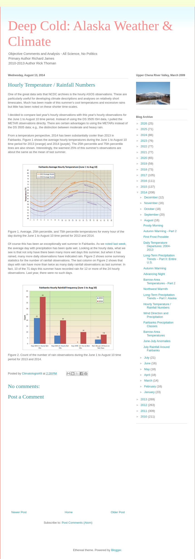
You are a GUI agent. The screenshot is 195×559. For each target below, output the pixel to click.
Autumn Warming (154, 268)
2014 (144, 192)
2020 (144, 158)
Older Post (118, 512)
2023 (144, 140)
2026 (144, 123)
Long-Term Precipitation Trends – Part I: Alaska (159, 296)
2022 (144, 146)
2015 (144, 186)
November (151, 203)
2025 (144, 129)
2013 (144, 399)
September (151, 214)
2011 (144, 411)
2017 (144, 175)
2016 (144, 180)
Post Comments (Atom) (77, 522)
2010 (144, 416)
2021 (144, 152)
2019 (144, 163)
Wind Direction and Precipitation (155, 314)
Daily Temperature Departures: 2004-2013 (157, 246)
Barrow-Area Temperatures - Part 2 (159, 281)
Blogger (116, 550)
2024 (144, 135)
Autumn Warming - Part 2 (159, 231)
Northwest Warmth (155, 289)
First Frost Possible (155, 236)
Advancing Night (154, 274)
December (151, 197)
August (149, 220)
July (147, 357)
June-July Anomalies (156, 341)
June (147, 363)
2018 (144, 169)
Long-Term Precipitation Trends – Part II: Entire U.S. (159, 259)
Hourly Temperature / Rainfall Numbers (157, 305)
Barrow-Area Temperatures (154, 333)
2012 (144, 405)
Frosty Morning (153, 225)
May (147, 369)
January (150, 392)
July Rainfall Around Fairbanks (156, 348)
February (150, 386)
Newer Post (19, 512)
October (150, 209)
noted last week (115, 243)
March (148, 380)
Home (69, 512)
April (147, 375)
